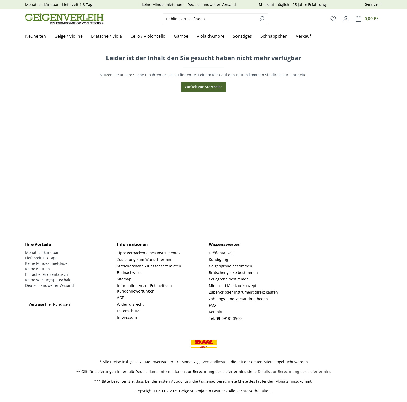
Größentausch (221, 252)
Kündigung (218, 259)
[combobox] (209, 18)
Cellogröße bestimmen (229, 279)
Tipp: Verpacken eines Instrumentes (148, 252)
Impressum (127, 317)
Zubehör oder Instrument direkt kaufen (243, 292)
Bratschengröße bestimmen (233, 272)
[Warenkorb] (367, 18)
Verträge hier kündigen (49, 304)
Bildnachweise (129, 272)
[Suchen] (262, 18)
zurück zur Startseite (203, 86)
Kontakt (215, 311)
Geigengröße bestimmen (230, 265)
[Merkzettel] (333, 19)
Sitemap (124, 279)
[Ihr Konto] (346, 19)
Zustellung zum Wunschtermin (144, 259)
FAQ (212, 305)
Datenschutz (128, 310)
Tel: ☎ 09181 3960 (225, 318)
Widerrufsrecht (130, 304)
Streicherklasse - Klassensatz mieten (149, 265)
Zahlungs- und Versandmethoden (238, 298)
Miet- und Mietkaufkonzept (232, 285)
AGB (120, 297)
